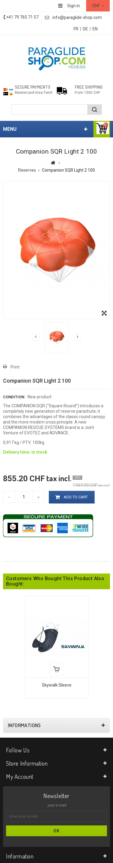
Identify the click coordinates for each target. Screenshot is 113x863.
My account (19, 776)
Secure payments (32, 87)
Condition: (14, 397)
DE (85, 28)
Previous (35, 337)
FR (76, 28)
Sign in (73, 5)
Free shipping (88, 87)
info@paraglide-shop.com (77, 17)
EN (95, 28)
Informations (24, 725)
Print (15, 367)
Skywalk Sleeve (56, 685)
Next (77, 337)
